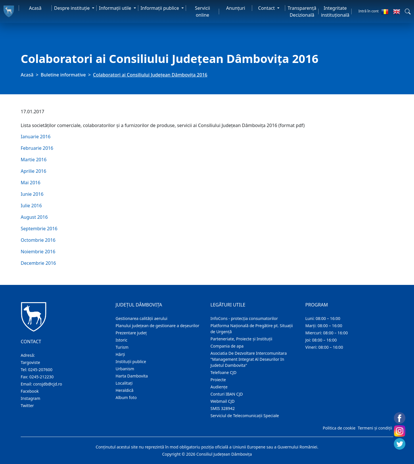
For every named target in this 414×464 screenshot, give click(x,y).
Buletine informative (63, 75)
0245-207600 (40, 369)
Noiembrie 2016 (38, 251)
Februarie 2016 (37, 148)
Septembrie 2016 (39, 228)
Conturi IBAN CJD (226, 394)
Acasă (35, 8)
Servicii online (202, 11)
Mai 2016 (30, 182)
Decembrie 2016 (38, 263)
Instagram (30, 398)
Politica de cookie (339, 428)
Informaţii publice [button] (160, 8)
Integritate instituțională (335, 11)
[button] (408, 11)
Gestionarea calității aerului (141, 318)
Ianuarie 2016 (36, 136)
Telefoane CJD (223, 372)
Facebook (30, 391)
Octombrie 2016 (38, 240)
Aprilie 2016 (33, 171)
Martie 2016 (34, 159)
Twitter (27, 405)
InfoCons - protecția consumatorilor (244, 318)
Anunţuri (235, 8)
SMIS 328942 (222, 408)
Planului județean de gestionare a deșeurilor (157, 325)
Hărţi (120, 354)
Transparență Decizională (302, 11)
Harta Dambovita (132, 376)
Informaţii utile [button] (115, 8)
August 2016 (34, 217)
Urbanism (125, 368)
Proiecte (218, 379)
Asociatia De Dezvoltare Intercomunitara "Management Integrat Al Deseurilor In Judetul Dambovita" (248, 359)
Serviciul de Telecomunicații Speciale (244, 415)
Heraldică (124, 390)
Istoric (121, 340)
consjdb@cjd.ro (47, 384)
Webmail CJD (222, 401)
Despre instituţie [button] (72, 8)
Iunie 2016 (32, 194)
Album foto (126, 397)
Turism (122, 347)
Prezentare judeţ (131, 332)
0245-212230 (41, 376)
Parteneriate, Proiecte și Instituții (241, 339)
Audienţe (218, 387)
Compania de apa (227, 346)
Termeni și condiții (375, 428)
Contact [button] (267, 8)
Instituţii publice (131, 361)
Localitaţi (124, 383)
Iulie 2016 (31, 205)
